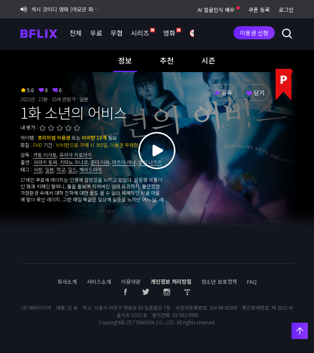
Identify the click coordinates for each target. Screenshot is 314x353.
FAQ (252, 281)
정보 (125, 60)
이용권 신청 (254, 33)
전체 (76, 33)
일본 (49, 169)
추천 (167, 60)
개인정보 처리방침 (170, 281)
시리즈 (143, 33)
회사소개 (67, 281)
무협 (116, 33)
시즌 (208, 60)
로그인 (286, 10)
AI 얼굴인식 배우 (218, 10)
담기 (255, 92)
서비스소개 (99, 281)
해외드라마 (90, 169)
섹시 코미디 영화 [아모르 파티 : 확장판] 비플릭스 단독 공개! (61, 9)
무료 (96, 33)
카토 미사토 (45, 154)
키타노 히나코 (74, 161)
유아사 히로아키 (75, 154)
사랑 (38, 169)
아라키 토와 (45, 161)
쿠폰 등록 (259, 10)
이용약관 (131, 281)
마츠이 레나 (124, 161)
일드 (72, 169)
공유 (223, 92)
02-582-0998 (185, 315)
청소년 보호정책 (219, 281)
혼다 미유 (100, 161)
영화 (172, 33)
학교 (60, 169)
